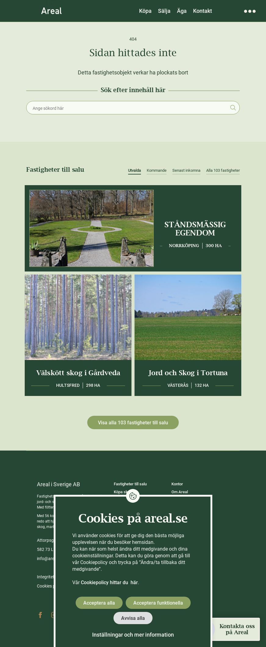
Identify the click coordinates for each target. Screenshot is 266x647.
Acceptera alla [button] (99, 603)
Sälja (164, 11)
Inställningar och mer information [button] (133, 634)
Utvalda (134, 170)
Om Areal (179, 492)
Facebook (40, 615)
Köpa (145, 11)
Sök (233, 107)
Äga (182, 11)
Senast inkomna (186, 170)
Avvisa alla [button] (133, 618)
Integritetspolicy (52, 576)
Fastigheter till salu (130, 484)
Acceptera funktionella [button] (158, 603)
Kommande (157, 170)
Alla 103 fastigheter (223, 170)
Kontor (177, 484)
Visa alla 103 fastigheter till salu (133, 423)
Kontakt (202, 11)
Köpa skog (123, 492)
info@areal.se (50, 558)
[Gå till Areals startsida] (51, 10)
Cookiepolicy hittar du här (109, 582)
